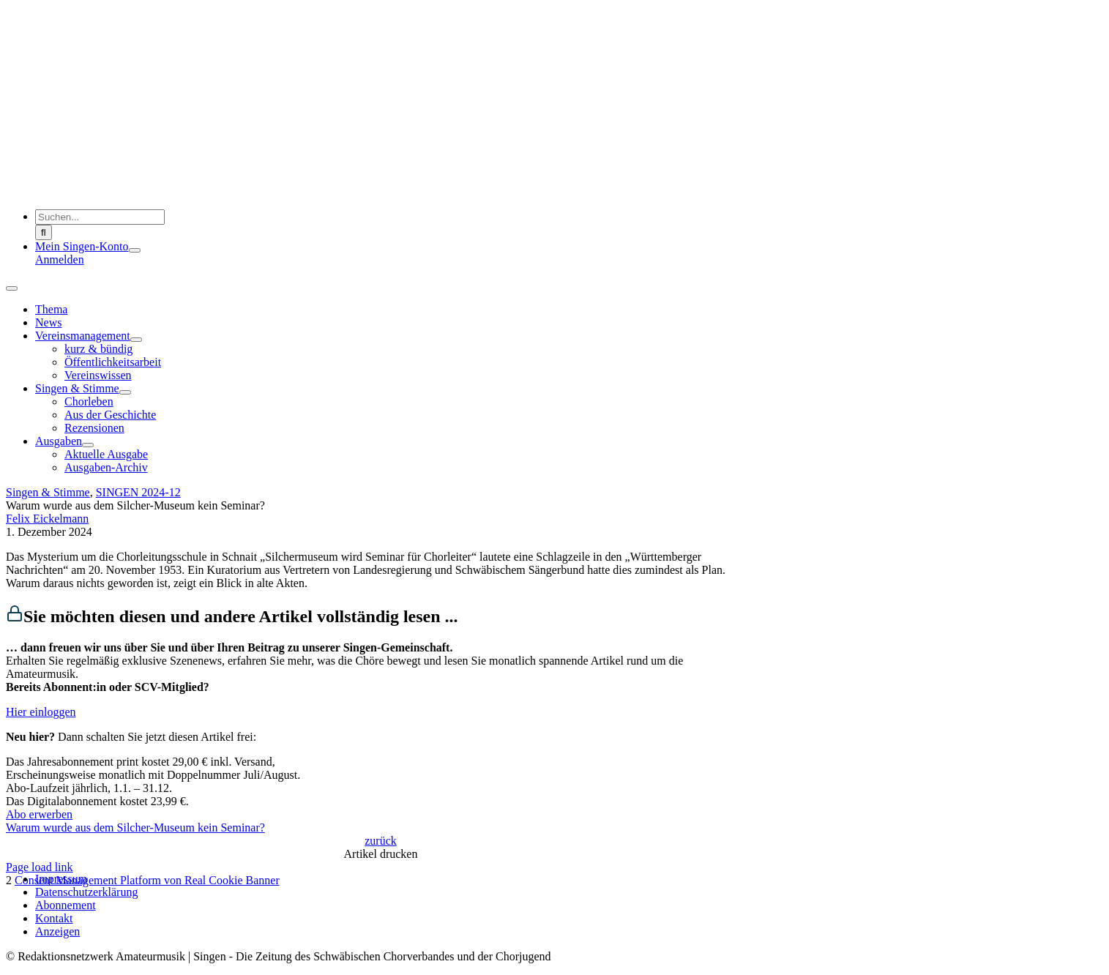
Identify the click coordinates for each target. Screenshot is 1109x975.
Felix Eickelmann (47, 518)
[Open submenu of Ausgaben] (88, 445)
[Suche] (43, 232)
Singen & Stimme (48, 492)
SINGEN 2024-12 (138, 492)
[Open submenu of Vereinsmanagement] (136, 339)
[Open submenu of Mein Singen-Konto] (135, 250)
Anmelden (59, 259)
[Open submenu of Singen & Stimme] (125, 392)
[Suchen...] (100, 217)
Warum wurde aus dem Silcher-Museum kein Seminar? (135, 827)
